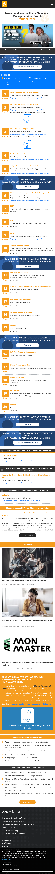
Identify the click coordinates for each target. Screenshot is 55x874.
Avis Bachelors (7, 832)
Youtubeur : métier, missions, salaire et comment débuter (26, 734)
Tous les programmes (12, 78)
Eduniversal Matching (10, 823)
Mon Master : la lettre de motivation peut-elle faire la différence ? (27, 621)
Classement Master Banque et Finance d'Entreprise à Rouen (27, 776)
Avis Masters (6, 835)
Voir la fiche (14, 214)
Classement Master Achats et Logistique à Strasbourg (25, 764)
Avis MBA (5, 838)
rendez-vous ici (7, 859)
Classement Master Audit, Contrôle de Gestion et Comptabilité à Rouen (29, 772)
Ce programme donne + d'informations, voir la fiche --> (29, 98)
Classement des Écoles (10, 841)
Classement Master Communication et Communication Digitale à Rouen (29, 786)
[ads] (27, 46)
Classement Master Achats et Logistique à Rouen (23, 768)
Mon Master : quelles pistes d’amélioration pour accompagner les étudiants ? (27, 663)
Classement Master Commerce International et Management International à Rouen (28, 781)
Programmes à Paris (39, 81)
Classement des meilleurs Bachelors (15, 810)
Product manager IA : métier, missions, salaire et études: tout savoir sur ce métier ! (28, 738)
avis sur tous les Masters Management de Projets (31, 704)
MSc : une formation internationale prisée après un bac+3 (24, 580)
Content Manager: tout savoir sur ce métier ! (22, 753)
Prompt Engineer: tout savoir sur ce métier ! (21, 750)
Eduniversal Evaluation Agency (13, 826)
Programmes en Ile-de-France (12, 82)
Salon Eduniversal (8, 819)
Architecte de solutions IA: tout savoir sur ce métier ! (25, 743)
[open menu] (52, 4)
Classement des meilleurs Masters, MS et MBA (19, 816)
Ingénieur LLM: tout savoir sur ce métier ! (20, 746)
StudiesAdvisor (7, 829)
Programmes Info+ (39, 78)
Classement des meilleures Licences (15, 813)
